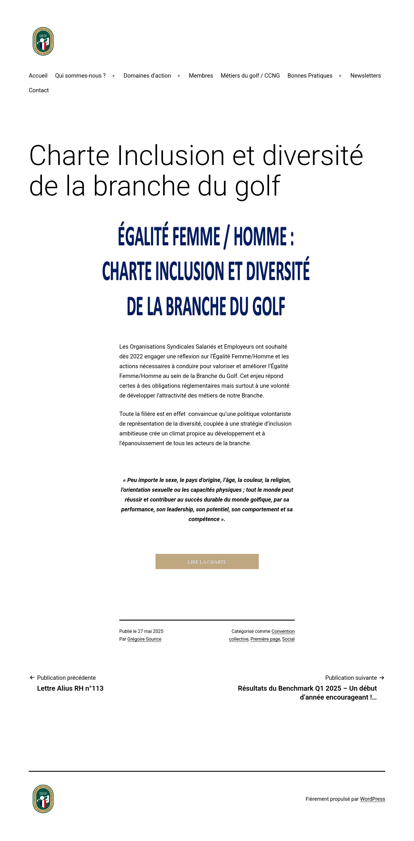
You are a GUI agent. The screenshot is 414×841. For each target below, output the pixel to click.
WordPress (372, 799)
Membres (201, 75)
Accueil (38, 75)
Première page (265, 639)
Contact (39, 90)
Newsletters (365, 75)
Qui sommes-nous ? (80, 75)
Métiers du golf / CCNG (250, 75)
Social (288, 639)
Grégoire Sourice (144, 639)
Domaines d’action (147, 75)
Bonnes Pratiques (310, 75)
